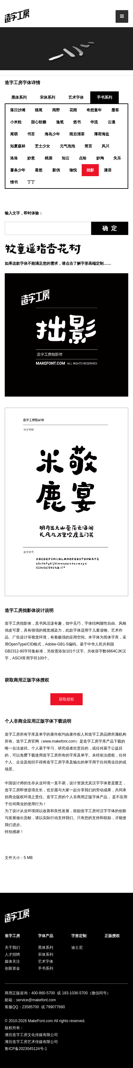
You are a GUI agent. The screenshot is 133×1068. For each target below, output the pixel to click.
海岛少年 (52, 134)
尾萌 (14, 134)
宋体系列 (47, 97)
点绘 (82, 158)
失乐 (117, 158)
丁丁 (31, 182)
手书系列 (104, 97)
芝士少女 (42, 146)
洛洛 (14, 158)
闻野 (56, 110)
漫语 (107, 170)
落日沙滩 (17, 110)
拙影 (90, 170)
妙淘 (100, 158)
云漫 (111, 122)
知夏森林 (17, 146)
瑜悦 (73, 170)
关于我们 (12, 947)
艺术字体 (76, 97)
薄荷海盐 (101, 134)
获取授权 (66, 699)
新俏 (56, 170)
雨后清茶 (77, 134)
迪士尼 (77, 947)
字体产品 (45, 936)
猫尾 (38, 110)
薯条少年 (17, 170)
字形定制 (78, 936)
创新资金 (12, 968)
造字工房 (12, 936)
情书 (14, 182)
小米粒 (16, 122)
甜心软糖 (38, 122)
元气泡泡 (67, 146)
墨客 (115, 110)
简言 (88, 146)
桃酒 (48, 158)
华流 (94, 122)
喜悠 (38, 170)
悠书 (77, 122)
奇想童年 (94, 110)
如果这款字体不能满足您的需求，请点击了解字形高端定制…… (58, 263)
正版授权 (112, 936)
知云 (65, 158)
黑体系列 (19, 97)
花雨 (73, 110)
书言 (31, 134)
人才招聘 (12, 954)
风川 (105, 146)
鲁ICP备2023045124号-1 (26, 1048)
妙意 (31, 158)
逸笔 (60, 122)
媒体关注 (12, 961)
